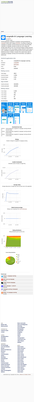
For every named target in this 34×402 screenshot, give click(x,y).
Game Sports (20, 367)
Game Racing (20, 363)
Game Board (20, 351)
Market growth (4, 326)
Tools (18, 336)
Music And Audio (21, 323)
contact (3, 332)
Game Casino (20, 354)
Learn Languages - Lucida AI (9, 285)
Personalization (21, 327)
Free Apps (3, 339)
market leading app (23, 209)
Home (29, 374)
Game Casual (20, 355)
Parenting (19, 326)
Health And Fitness (5, 364)
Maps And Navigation (6, 370)
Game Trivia (20, 370)
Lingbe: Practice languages (9, 282)
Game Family (20, 358)
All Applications (4, 336)
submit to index (4, 330)
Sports (19, 335)
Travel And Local (21, 339)
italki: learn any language (8, 279)
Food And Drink (4, 363)
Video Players (20, 340)
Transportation (20, 337)
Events (2, 360)
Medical (3, 371)
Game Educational (21, 357)
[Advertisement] (13, 17)
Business (3, 351)
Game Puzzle (20, 361)
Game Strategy (20, 368)
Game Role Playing (21, 364)
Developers (3, 340)
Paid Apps (3, 337)
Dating (2, 355)
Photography (20, 329)
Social (18, 333)
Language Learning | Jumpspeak (10, 289)
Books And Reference (6, 349)
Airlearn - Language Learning (9, 275)
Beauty (2, 348)
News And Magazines (22, 324)
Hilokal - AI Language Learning (10, 292)
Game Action (20, 346)
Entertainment (4, 358)
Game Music (20, 360)
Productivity (20, 330)
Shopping (19, 332)
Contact (25, 374)
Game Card (20, 352)
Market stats (4, 324)
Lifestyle (3, 368)
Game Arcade (20, 349)
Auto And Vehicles (5, 346)
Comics (3, 352)
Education (18, 43)
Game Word (20, 371)
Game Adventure (21, 348)
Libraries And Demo (5, 367)
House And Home (5, 366)
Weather (19, 342)
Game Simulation (21, 366)
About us (21, 374)
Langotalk (9, 38)
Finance (3, 361)
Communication (4, 354)
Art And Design (4, 345)
